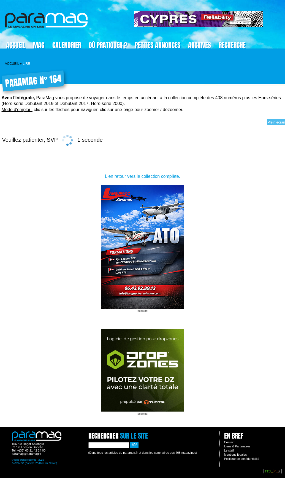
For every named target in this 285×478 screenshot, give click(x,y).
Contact (229, 442)
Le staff (229, 450)
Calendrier (66, 45)
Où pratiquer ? (108, 45)
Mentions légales (235, 454)
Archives (199, 45)
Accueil (15, 45)
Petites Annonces (157, 45)
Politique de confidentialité (241, 458)
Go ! (134, 445)
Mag (39, 45)
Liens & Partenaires (237, 446)
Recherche (232, 45)
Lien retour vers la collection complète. (142, 176)
